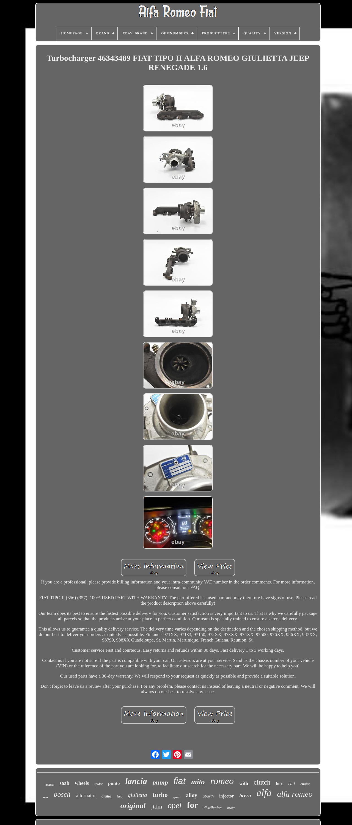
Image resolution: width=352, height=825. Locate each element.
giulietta (137, 795)
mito (198, 782)
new (45, 797)
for (192, 805)
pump (160, 782)
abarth (208, 796)
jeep (119, 796)
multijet (49, 784)
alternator (86, 795)
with (243, 783)
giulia (106, 796)
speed (176, 797)
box (279, 784)
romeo (222, 781)
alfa (264, 793)
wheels (82, 783)
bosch (62, 794)
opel (175, 805)
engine (305, 784)
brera (245, 795)
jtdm (156, 806)
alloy (191, 795)
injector (226, 796)
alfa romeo (295, 793)
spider (98, 784)
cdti (291, 783)
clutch (262, 782)
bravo (231, 808)
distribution (213, 808)
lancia (136, 781)
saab (64, 783)
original (133, 805)
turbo (160, 794)
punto (114, 783)
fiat (180, 781)
